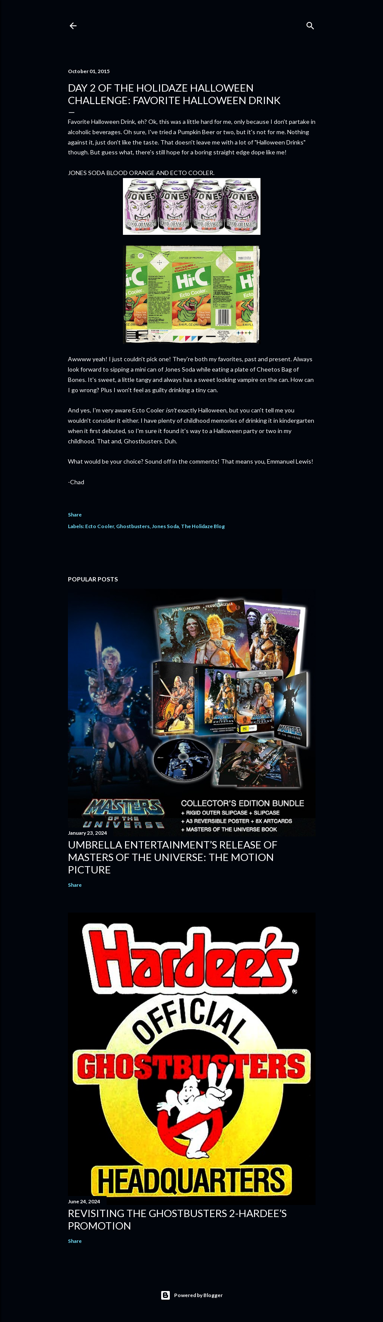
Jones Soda (165, 526)
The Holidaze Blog (203, 526)
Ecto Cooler (99, 526)
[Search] (310, 23)
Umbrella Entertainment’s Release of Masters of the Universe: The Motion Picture (172, 857)
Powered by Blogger (191, 1295)
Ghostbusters (133, 526)
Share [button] (75, 514)
